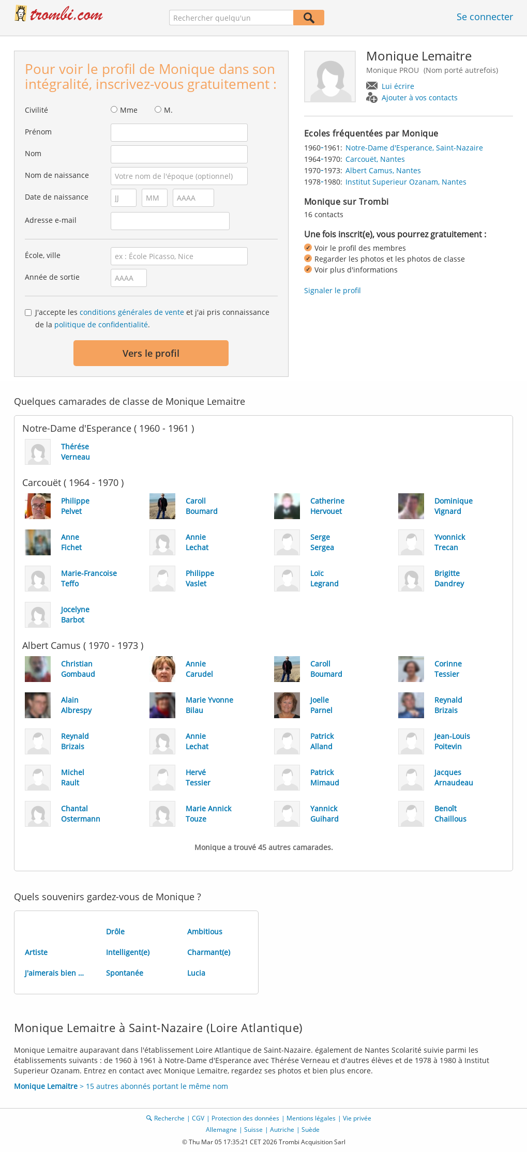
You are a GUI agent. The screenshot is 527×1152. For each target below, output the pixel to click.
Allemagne (221, 1129)
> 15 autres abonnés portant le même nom (121, 1086)
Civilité (36, 110)
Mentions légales (311, 1118)
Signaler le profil (332, 290)
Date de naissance (56, 197)
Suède (311, 1129)
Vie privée (357, 1118)
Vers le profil (151, 353)
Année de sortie (52, 277)
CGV (198, 1118)
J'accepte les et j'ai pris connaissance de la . (152, 318)
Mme (129, 110)
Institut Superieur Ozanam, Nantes (405, 182)
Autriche (282, 1129)
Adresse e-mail (51, 220)
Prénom (38, 132)
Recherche (169, 1118)
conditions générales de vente (132, 312)
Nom (33, 153)
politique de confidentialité (101, 324)
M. (168, 110)
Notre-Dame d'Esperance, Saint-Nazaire (414, 148)
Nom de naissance (57, 175)
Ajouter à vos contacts (420, 97)
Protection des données (245, 1118)
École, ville (43, 255)
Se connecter (485, 16)
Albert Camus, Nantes (383, 170)
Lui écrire (398, 86)
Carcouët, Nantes (375, 159)
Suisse (253, 1129)
